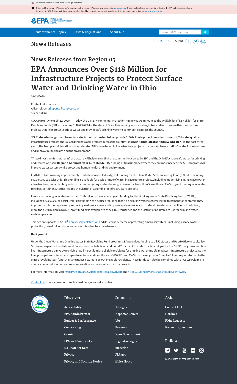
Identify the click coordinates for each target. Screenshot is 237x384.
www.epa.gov (119, 8)
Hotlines (171, 314)
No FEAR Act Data (76, 348)
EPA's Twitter (176, 350)
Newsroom (122, 327)
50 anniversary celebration (81, 222)
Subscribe (121, 348)
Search (205, 32)
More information (153, 11)
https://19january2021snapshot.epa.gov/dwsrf (93, 272)
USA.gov (120, 354)
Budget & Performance (80, 320)
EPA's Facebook (167, 350)
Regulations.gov (126, 341)
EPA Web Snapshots (78, 341)
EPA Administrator (77, 314)
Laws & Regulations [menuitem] (87, 32)
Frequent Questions (178, 327)
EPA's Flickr (193, 350)
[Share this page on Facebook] (188, 41)
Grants (69, 334)
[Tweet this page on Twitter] (196, 41)
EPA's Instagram (201, 350)
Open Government (127, 334)
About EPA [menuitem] (117, 32)
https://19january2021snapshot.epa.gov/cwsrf (156, 272)
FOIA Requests (175, 320)
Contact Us (162, 41)
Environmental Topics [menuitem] (50, 32)
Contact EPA (173, 307)
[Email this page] (203, 41)
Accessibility (73, 307)
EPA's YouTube (184, 350)
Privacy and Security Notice (83, 361)
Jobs (117, 320)
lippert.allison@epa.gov (64, 108)
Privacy (69, 354)
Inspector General (127, 314)
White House (123, 361)
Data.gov (121, 307)
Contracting (72, 327)
